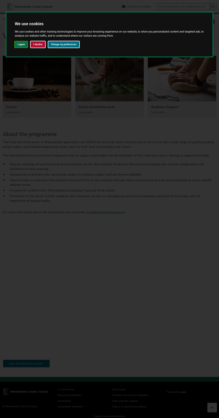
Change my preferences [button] (63, 44)
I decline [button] (37, 44)
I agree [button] (21, 44)
